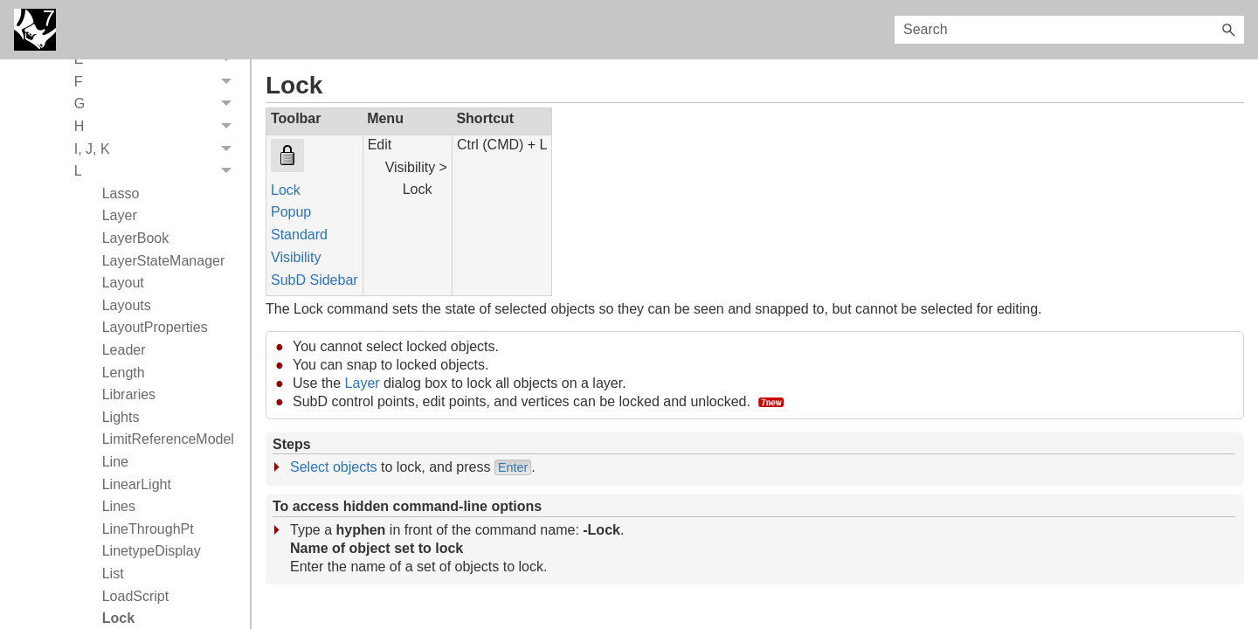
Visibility (296, 257)
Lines (118, 506)
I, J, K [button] (157, 149)
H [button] (157, 126)
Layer (119, 215)
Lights (121, 417)
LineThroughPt (148, 529)
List (113, 573)
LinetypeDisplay (151, 550)
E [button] (157, 60)
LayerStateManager (163, 260)
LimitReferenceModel (168, 439)
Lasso (121, 193)
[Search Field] (1069, 30)
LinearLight (136, 484)
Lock (286, 190)
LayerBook (135, 238)
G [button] (157, 104)
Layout (123, 282)
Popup (291, 211)
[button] (1228, 30)
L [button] (157, 171)
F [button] (157, 82)
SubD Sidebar (314, 280)
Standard (299, 234)
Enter (513, 467)
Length (123, 372)
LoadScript (135, 596)
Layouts (126, 305)
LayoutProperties (155, 327)
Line (115, 461)
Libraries (129, 394)
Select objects (333, 467)
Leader (124, 349)
